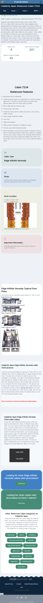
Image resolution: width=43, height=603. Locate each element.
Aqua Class (16, 550)
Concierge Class (30, 545)
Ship (4, 11)
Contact (18, 584)
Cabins (24, 11)
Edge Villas (14, 561)
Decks (13, 11)
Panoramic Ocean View (16, 540)
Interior (22, 535)
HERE (30, 390)
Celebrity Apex (16, 19)
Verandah (31, 540)
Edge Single (11, 535)
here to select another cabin (13, 394)
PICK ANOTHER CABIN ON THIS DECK (16, 228)
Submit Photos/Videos (31, 584)
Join (21, 587)
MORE (36, 11)
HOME (2, 19)
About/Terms (9, 584)
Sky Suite (27, 550)
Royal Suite (28, 556)
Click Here (21, 483)
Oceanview (32, 535)
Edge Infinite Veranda (27, 19)
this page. (33, 528)
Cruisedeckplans (21, 2)
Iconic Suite (21, 566)
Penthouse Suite (27, 561)
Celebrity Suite (15, 556)
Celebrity (8, 19)
